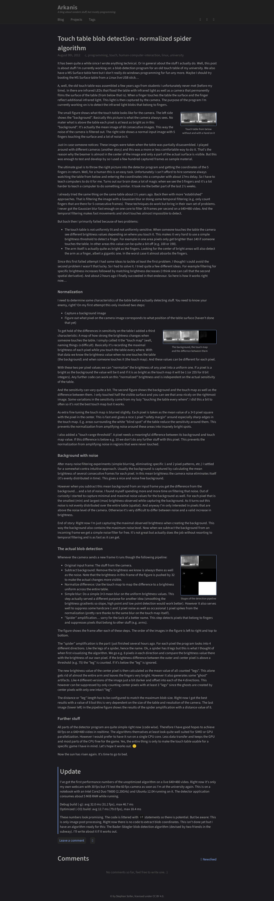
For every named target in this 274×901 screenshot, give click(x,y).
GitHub (201, 19)
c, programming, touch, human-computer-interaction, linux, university (134, 55)
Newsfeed (214, 19)
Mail (208, 19)
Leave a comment (71, 840)
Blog (61, 19)
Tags (92, 19)
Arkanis (68, 7)
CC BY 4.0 (158, 896)
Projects (76, 19)
